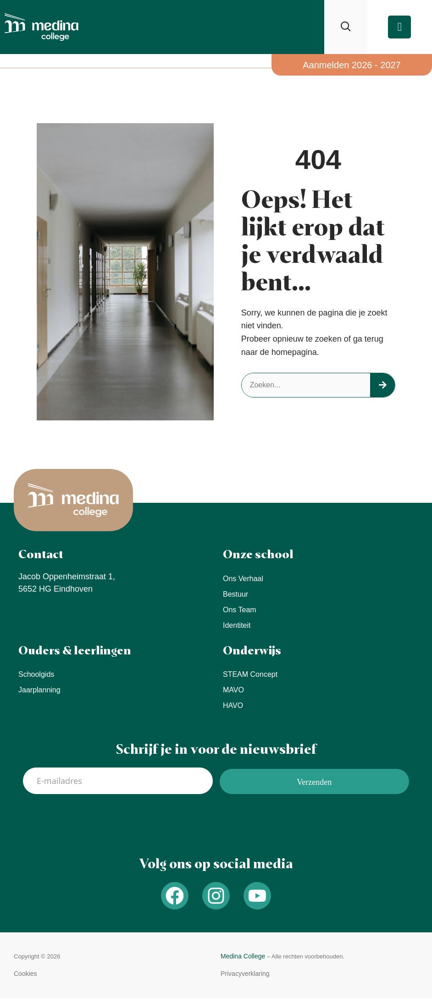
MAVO (233, 690)
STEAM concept (250, 674)
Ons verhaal (243, 578)
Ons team (239, 610)
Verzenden (314, 782)
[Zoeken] (382, 385)
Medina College (243, 956)
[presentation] (92, 821)
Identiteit (236, 625)
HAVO (233, 705)
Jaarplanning (39, 690)
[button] (25, 974)
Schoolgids (36, 674)
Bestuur (235, 594)
